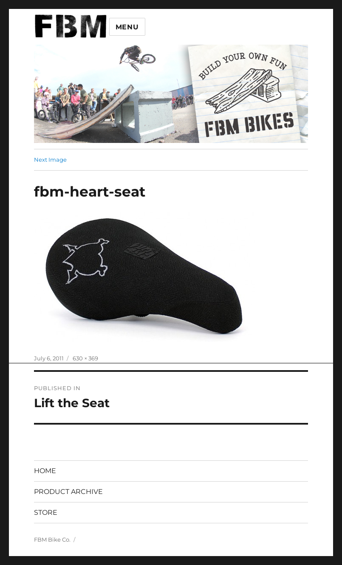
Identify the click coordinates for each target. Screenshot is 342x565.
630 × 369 (85, 358)
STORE (45, 512)
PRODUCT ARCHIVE (68, 492)
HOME (45, 471)
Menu (127, 27)
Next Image (50, 159)
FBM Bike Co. (52, 539)
